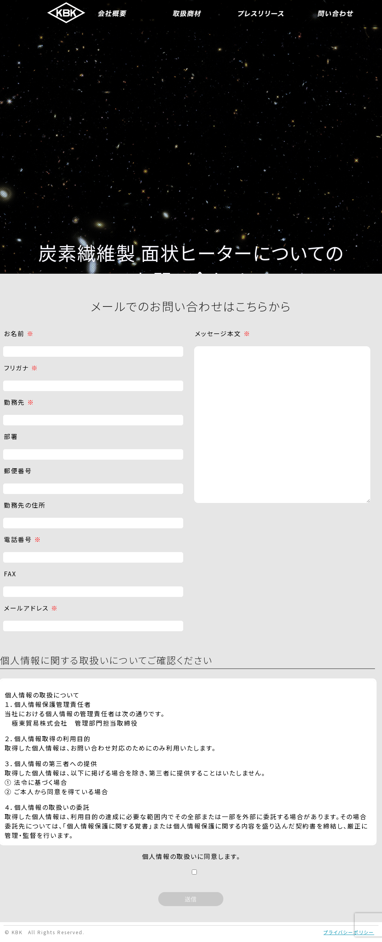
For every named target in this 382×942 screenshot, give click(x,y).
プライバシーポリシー (349, 932)
